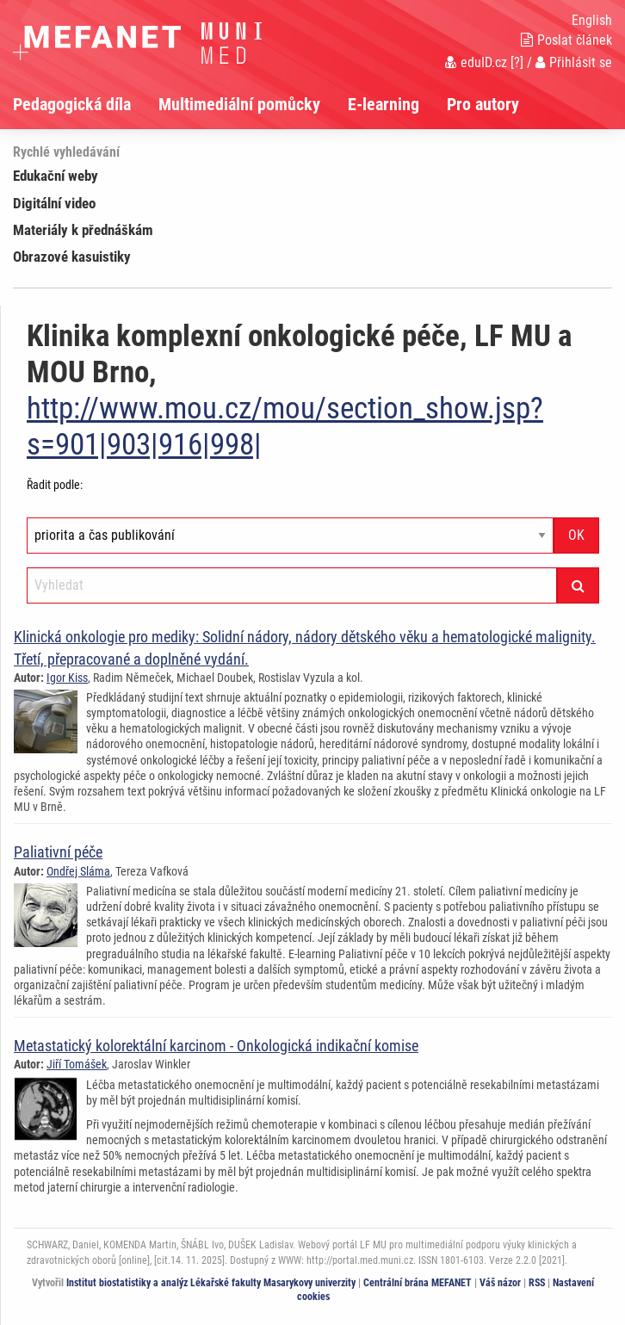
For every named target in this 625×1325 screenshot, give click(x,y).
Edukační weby (55, 175)
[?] (517, 62)
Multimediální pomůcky (239, 104)
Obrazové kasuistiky (72, 256)
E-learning (383, 104)
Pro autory (483, 104)
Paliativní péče (58, 852)
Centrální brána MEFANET (417, 1283)
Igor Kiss (67, 677)
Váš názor (500, 1283)
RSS (537, 1283)
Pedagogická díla (72, 104)
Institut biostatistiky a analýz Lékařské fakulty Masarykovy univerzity (211, 1283)
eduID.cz (476, 62)
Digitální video (54, 203)
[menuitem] (85, 104)
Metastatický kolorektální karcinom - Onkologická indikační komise (216, 1046)
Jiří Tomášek (76, 1064)
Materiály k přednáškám (83, 229)
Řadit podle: (55, 485)
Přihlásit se (573, 62)
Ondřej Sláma (78, 871)
